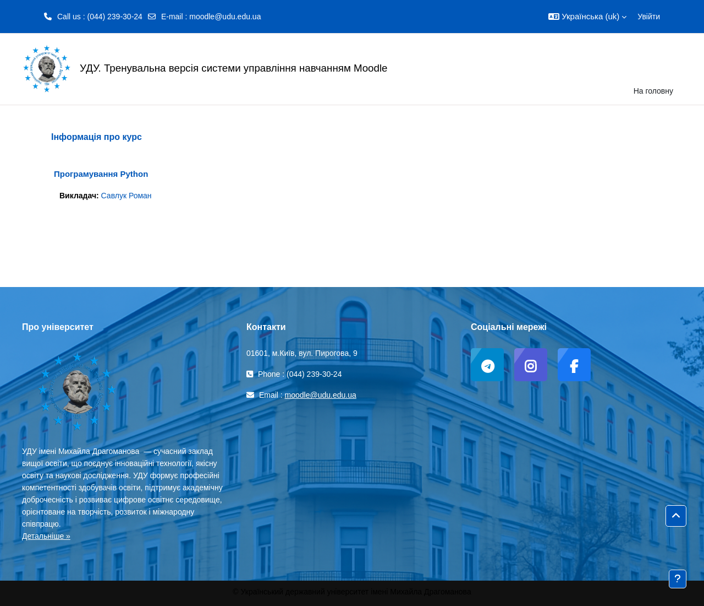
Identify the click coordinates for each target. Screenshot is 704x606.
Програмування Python (101, 173)
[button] (587, 16)
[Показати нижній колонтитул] (677, 579)
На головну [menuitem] (653, 90)
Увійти (648, 16)
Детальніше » (46, 536)
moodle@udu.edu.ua (225, 16)
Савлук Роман (126, 195)
